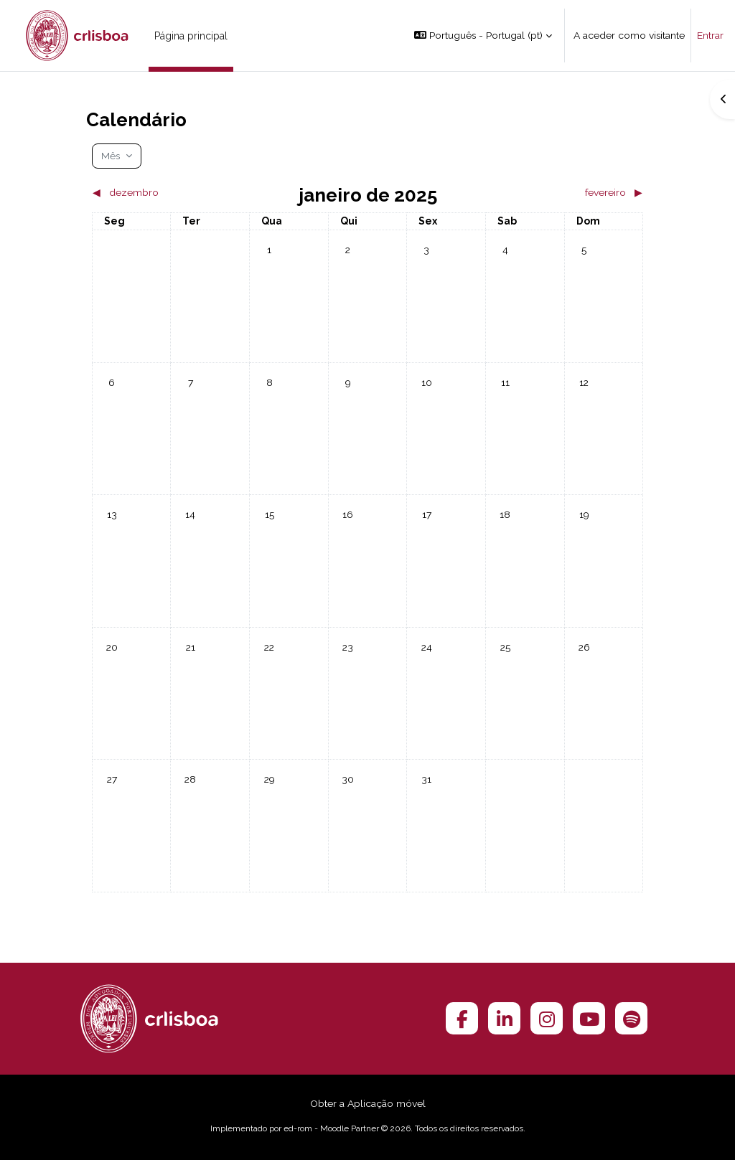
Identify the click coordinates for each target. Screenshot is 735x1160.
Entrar (710, 35)
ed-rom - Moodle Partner (331, 1128)
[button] (483, 35)
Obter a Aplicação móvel (368, 1103)
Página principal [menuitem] (191, 36)
